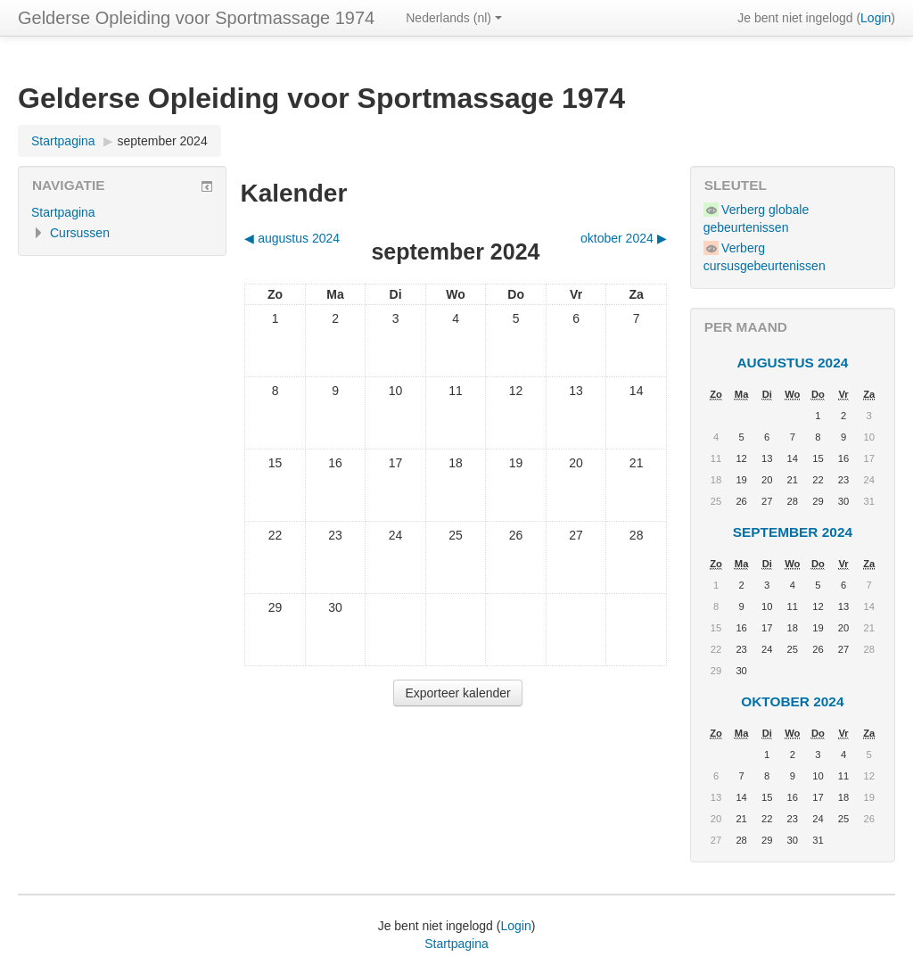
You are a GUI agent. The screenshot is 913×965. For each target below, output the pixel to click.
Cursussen (80, 233)
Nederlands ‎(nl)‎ (454, 18)
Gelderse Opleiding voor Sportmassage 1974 (196, 18)
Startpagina (63, 141)
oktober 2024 (792, 701)
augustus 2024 (792, 362)
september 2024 (163, 141)
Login (875, 18)
